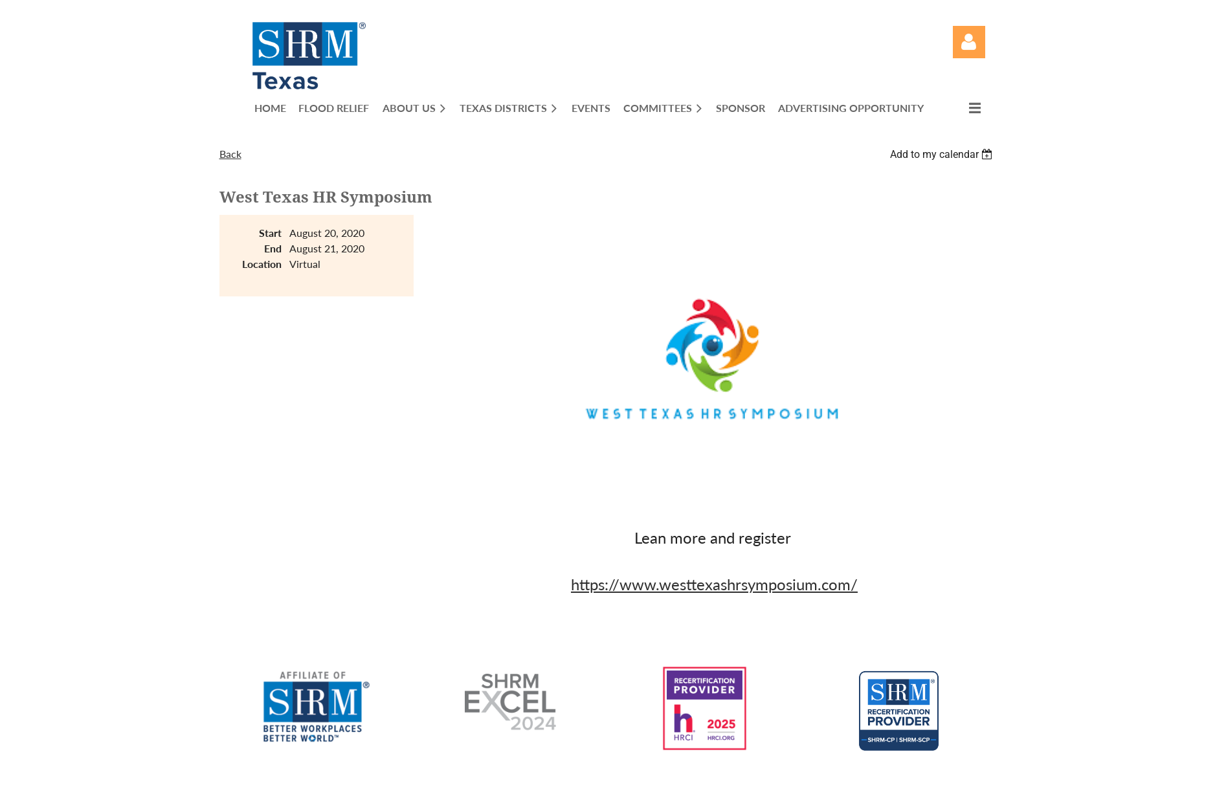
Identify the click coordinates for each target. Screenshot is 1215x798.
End (273, 248)
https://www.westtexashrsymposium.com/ (714, 584)
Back (230, 154)
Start (270, 233)
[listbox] (943, 154)
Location (262, 264)
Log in (969, 42)
